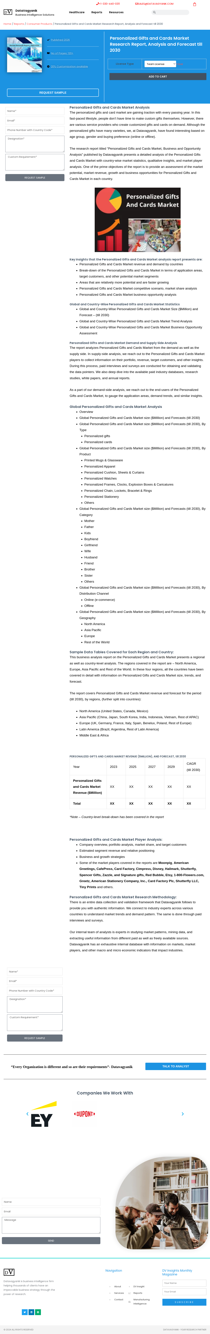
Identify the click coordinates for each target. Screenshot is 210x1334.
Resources (116, 12)
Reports (96, 12)
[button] (27, 1114)
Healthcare (77, 12)
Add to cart (158, 76)
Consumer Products (39, 24)
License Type (125, 63)
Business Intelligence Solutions (34, 14)
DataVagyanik (26, 11)
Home (7, 24)
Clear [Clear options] (179, 63)
